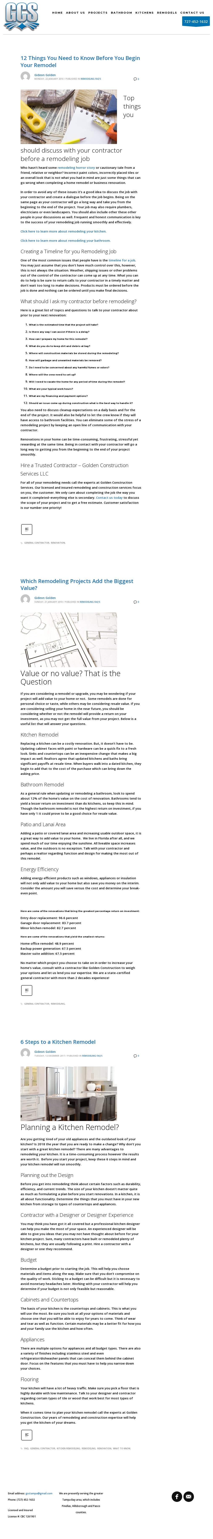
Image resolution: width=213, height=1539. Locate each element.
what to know (121, 1448)
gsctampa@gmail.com (39, 1493)
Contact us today (109, 497)
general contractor (36, 542)
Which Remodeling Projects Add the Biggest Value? (77, 584)
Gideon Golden (45, 75)
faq (26, 1448)
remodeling (58, 1003)
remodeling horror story (76, 167)
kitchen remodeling (68, 1448)
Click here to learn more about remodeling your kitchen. (63, 231)
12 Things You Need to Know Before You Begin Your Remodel (80, 61)
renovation (58, 542)
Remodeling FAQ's (91, 78)
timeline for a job (122, 260)
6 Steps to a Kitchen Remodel (58, 1041)
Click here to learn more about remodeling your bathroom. (66, 240)
